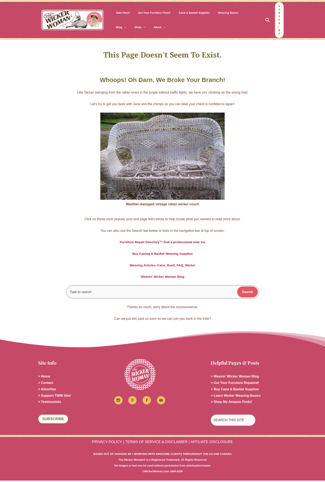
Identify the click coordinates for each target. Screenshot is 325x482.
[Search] (247, 292)
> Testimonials (49, 403)
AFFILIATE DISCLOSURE (214, 443)
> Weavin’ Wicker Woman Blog (235, 377)
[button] (240, 13)
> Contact (45, 383)
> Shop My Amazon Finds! (231, 403)
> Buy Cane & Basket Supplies (235, 390)
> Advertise (47, 390)
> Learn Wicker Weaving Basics (236, 396)
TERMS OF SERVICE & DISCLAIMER (156, 443)
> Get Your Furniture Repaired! (235, 383)
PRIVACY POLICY (104, 443)
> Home (44, 377)
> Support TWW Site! (54, 396)
